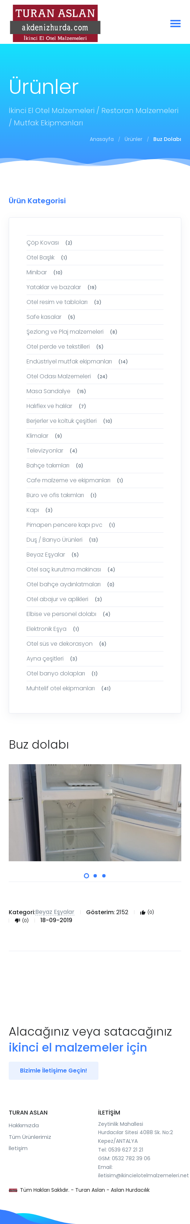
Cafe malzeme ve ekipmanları (76, 480)
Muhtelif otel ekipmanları (70, 688)
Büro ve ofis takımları (63, 495)
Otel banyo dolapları (63, 673)
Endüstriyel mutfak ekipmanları (78, 361)
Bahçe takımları (56, 465)
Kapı (41, 510)
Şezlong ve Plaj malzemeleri (73, 332)
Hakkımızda (24, 1125)
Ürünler (133, 139)
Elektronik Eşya (54, 629)
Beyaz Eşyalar (54, 554)
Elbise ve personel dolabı (70, 614)
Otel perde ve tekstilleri (66, 346)
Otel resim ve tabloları (65, 302)
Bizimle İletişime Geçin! (53, 1070)
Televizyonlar (53, 450)
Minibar (46, 272)
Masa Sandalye (57, 391)
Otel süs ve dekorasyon (68, 644)
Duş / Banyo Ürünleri (63, 540)
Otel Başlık (48, 257)
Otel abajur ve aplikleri (65, 599)
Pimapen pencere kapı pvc (72, 525)
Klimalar (45, 436)
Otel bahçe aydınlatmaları (72, 584)
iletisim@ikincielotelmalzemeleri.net (143, 1175)
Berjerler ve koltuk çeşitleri (70, 421)
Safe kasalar (52, 317)
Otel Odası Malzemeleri (68, 376)
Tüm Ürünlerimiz (30, 1137)
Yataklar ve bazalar (63, 287)
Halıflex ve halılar (57, 406)
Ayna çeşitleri (53, 658)
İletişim (18, 1148)
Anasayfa (102, 139)
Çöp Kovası (50, 242)
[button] (86, 875)
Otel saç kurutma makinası (72, 569)
